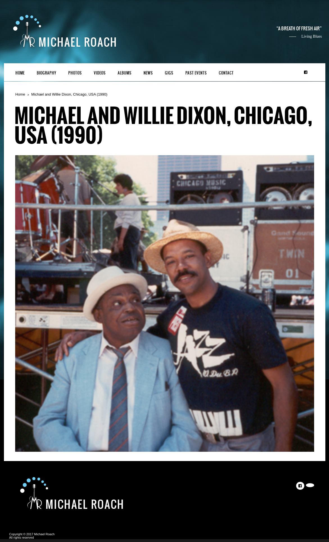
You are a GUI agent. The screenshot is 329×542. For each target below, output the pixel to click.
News (148, 73)
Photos (75, 73)
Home (20, 73)
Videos (100, 73)
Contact (226, 73)
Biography (46, 73)
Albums (124, 73)
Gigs (169, 73)
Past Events (196, 73)
